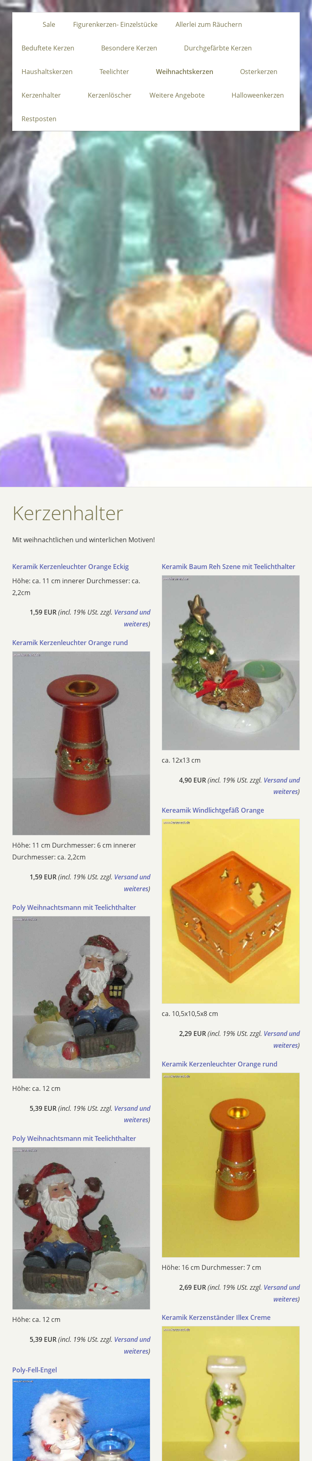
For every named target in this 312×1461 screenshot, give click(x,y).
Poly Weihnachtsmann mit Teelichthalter (74, 907)
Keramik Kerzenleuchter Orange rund (70, 642)
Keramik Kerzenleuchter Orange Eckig (70, 566)
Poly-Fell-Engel (34, 1369)
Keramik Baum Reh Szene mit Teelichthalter (228, 566)
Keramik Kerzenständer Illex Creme (216, 1317)
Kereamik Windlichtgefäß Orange (213, 810)
